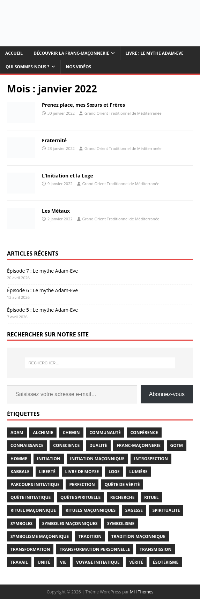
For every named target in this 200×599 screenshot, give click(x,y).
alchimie (43, 432)
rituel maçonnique (33, 510)
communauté (105, 432)
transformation (30, 549)
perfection (82, 484)
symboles (21, 523)
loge (114, 472)
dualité (98, 445)
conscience (66, 445)
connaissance (27, 445)
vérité (136, 562)
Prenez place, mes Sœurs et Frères (83, 104)
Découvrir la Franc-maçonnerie (71, 53)
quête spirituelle (80, 497)
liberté (47, 472)
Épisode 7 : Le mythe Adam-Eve (42, 270)
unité (44, 562)
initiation (48, 459)
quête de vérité (122, 484)
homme (18, 459)
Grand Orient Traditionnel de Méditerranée (123, 113)
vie (63, 562)
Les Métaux (56, 210)
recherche (122, 497)
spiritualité (166, 510)
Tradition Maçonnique (138, 536)
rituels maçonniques (91, 510)
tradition (90, 536)
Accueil (14, 53)
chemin (71, 432)
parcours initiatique (35, 484)
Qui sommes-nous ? (28, 67)
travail (19, 562)
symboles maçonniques (69, 523)
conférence (144, 432)
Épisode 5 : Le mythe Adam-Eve (42, 309)
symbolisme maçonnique (39, 536)
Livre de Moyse (82, 472)
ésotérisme (165, 562)
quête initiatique (30, 497)
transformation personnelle (95, 549)
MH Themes (141, 592)
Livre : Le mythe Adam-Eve (155, 53)
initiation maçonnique (97, 459)
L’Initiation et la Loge (67, 175)
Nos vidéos (78, 67)
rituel (151, 497)
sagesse (134, 510)
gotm (176, 445)
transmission (155, 549)
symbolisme (120, 523)
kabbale (19, 472)
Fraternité (54, 140)
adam (16, 432)
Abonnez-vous (167, 394)
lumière (138, 472)
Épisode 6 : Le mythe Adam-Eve (42, 290)
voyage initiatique (98, 562)
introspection (151, 459)
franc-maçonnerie (139, 445)
